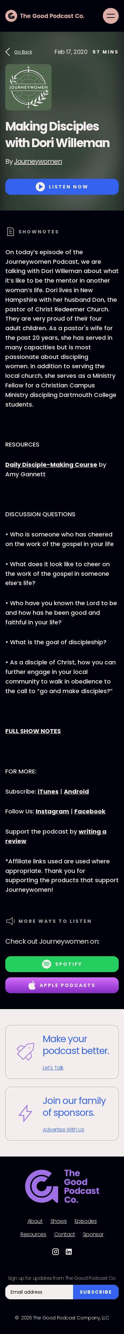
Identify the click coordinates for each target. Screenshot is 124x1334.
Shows (59, 1221)
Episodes (86, 1221)
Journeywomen (38, 161)
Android (76, 791)
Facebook (89, 811)
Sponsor (93, 1234)
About (35, 1221)
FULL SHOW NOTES (33, 731)
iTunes (48, 791)
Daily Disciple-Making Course (51, 464)
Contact (64, 1234)
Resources (33, 1234)
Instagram (52, 811)
